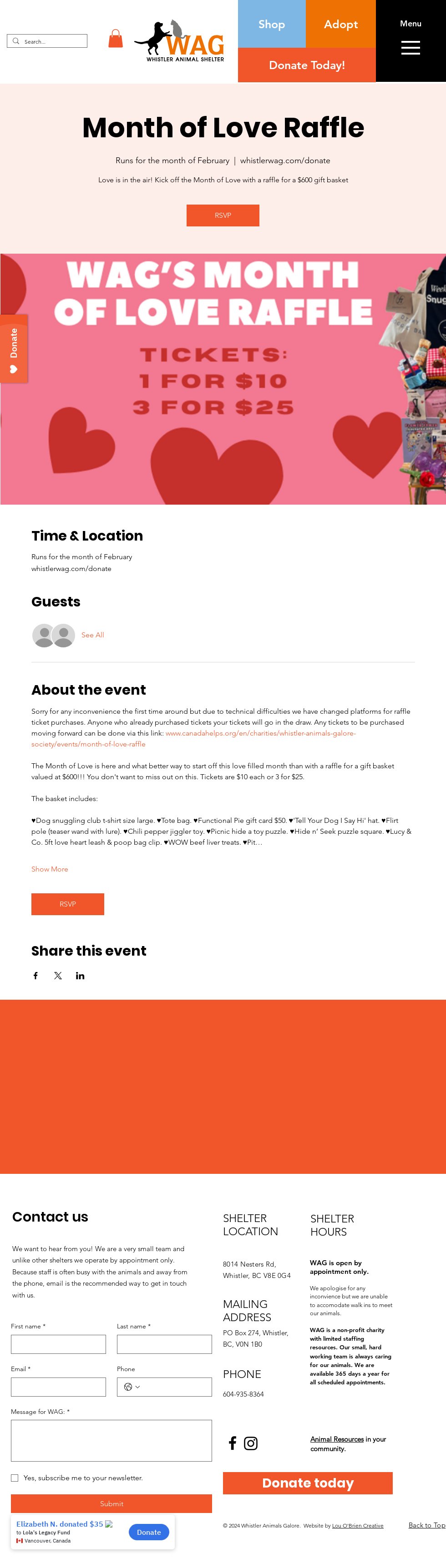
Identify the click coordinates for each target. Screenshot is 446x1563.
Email (20, 1369)
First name (28, 1326)
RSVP (223, 215)
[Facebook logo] (232, 1443)
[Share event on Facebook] (35, 975)
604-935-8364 (243, 1394)
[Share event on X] (58, 975)
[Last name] (161, 1344)
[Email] (55, 1387)
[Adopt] (341, 24)
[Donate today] (308, 1483)
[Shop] (272, 24)
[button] (115, 38)
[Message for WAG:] (111, 1441)
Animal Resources (337, 1439)
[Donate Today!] (307, 65)
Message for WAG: (40, 1412)
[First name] (55, 1344)
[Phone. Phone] (173, 1387)
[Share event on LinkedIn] (80, 975)
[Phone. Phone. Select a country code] (132, 1387)
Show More (49, 869)
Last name (134, 1326)
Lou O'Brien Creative (358, 1525)
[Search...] (46, 42)
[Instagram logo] (251, 1443)
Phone (126, 1369)
